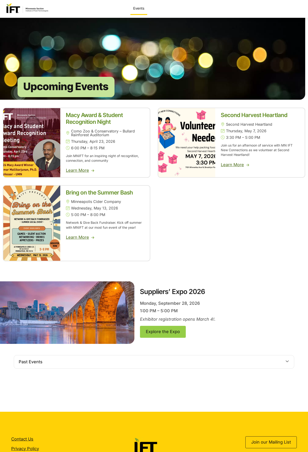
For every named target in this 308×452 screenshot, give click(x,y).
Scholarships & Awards (204, 8)
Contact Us (22, 444)
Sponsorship (240, 8)
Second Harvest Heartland (254, 120)
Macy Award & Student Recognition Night (94, 123)
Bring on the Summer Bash (99, 197)
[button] (154, 367)
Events (138, 8)
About (295, 8)
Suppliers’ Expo (163, 8)
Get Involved (269, 8)
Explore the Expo (163, 336)
